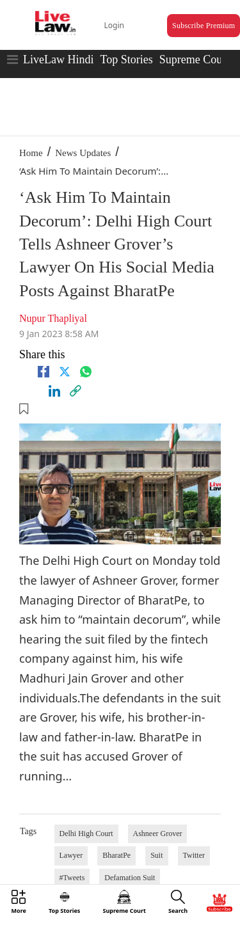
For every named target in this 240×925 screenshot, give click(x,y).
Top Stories (126, 59)
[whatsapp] (86, 371)
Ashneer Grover (157, 833)
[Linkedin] (54, 391)
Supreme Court (194, 59)
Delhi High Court (86, 833)
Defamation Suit (129, 877)
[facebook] (43, 371)
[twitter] (64, 371)
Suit (156, 855)
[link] (75, 391)
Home (31, 153)
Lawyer (71, 855)
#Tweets (72, 877)
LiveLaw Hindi (58, 59)
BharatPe (116, 855)
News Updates (83, 153)
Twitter (194, 855)
